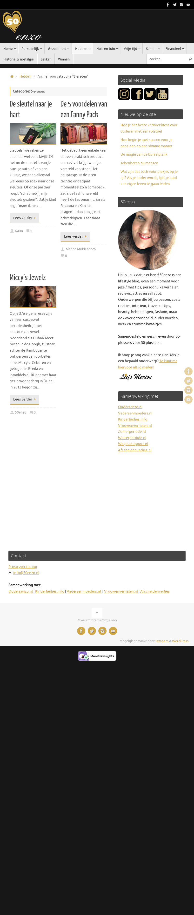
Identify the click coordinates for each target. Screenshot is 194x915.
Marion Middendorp (81, 249)
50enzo (20, 412)
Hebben (26, 76)
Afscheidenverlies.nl (135, 450)
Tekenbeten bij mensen (139, 163)
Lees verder (25, 218)
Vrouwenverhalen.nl (135, 425)
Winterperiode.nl (132, 438)
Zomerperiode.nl (132, 431)
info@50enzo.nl (26, 573)
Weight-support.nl (133, 444)
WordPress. (180, 641)
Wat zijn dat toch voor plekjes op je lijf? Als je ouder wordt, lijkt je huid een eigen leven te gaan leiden (149, 177)
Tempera (161, 641)
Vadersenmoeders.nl (135, 413)
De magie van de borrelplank (143, 154)
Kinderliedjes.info (132, 419)
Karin (19, 231)
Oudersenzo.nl (130, 407)
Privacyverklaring (22, 567)
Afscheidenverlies (155, 591)
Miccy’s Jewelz (28, 277)
